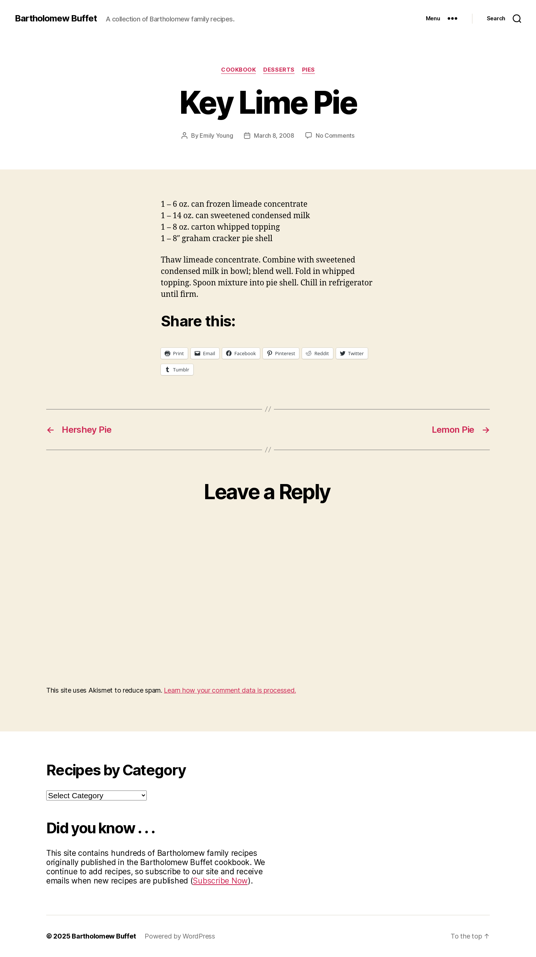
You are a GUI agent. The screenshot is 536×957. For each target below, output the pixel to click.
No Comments (335, 135)
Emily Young (216, 135)
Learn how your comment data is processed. (230, 690)
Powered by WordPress (180, 936)
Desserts (278, 69)
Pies (308, 69)
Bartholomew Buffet (56, 18)
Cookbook (238, 69)
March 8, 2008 (274, 135)
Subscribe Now (220, 880)
